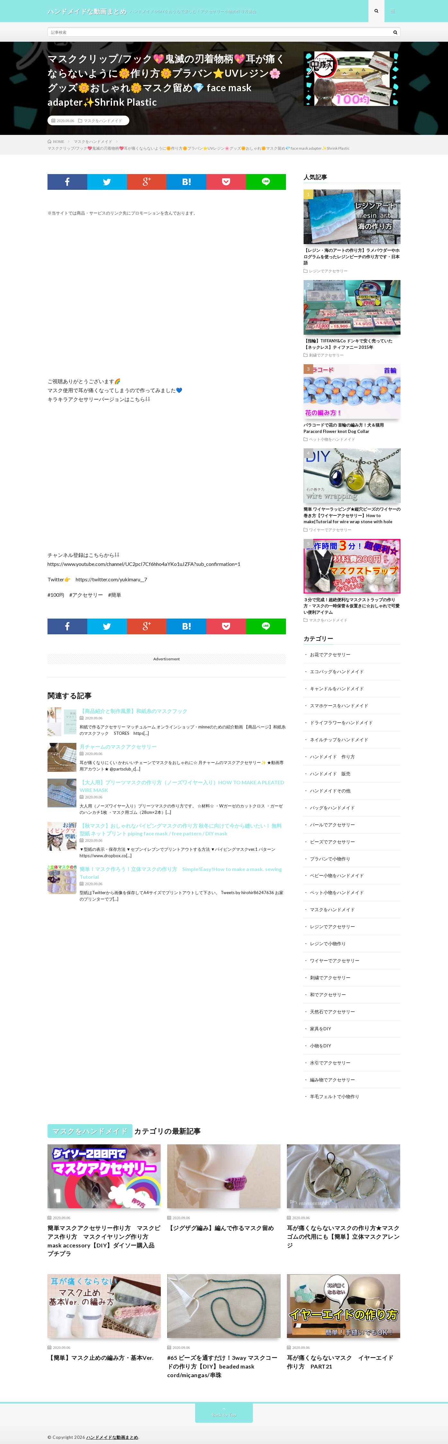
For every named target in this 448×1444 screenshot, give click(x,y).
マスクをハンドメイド (103, 121)
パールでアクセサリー (332, 821)
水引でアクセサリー (330, 1055)
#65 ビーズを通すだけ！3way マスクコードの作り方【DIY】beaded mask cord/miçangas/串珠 (222, 1358)
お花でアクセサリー (330, 654)
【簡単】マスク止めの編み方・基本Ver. (100, 1349)
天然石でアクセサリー (332, 1005)
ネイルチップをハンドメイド (339, 738)
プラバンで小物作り (330, 855)
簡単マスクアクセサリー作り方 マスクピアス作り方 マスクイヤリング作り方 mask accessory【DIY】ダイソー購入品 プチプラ (104, 1233)
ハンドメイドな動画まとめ (112, 1429)
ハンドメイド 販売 (330, 771)
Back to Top (224, 1407)
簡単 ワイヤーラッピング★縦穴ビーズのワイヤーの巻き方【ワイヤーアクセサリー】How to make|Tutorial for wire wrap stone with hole (352, 515)
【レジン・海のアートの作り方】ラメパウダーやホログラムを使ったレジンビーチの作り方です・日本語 (352, 257)
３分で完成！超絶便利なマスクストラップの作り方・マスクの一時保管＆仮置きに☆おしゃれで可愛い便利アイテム (352, 606)
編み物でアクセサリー (332, 1072)
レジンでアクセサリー (328, 271)
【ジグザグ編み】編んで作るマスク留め (220, 1220)
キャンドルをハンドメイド (337, 688)
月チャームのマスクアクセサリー (118, 747)
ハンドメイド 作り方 (332, 755)
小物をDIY (320, 1039)
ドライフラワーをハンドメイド (341, 721)
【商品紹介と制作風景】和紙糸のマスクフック (133, 711)
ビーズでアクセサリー (332, 838)
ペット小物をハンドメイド (332, 439)
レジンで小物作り (328, 938)
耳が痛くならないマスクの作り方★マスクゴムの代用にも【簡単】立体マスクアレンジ (343, 1229)
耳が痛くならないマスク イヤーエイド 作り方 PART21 (343, 1354)
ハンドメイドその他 (330, 788)
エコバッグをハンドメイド (337, 671)
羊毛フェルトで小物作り (334, 1089)
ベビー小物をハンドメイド (337, 872)
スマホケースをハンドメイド (339, 705)
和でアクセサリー (328, 988)
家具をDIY (320, 1022)
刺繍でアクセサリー (326, 355)
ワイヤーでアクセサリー (330, 530)
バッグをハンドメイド (332, 805)
